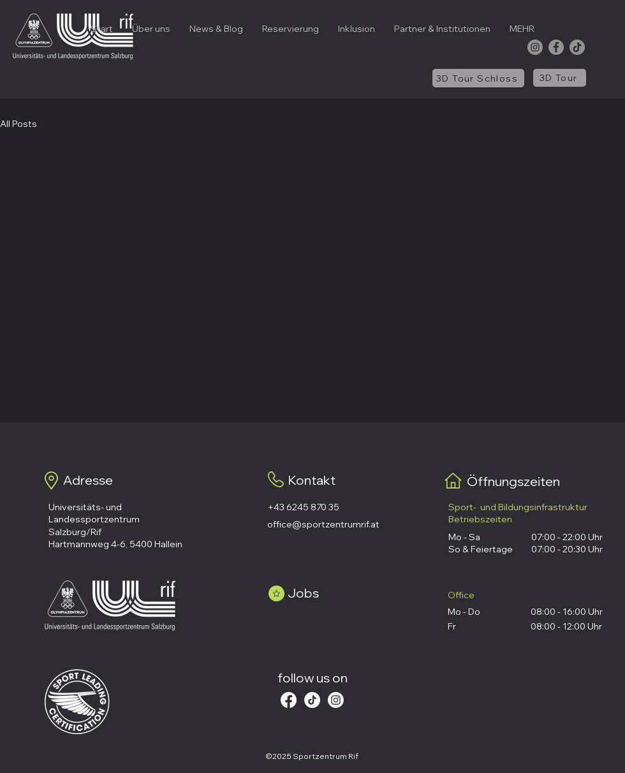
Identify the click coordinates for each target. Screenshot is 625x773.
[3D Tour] (559, 78)
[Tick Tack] (312, 700)
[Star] (276, 593)
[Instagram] (535, 47)
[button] (151, 29)
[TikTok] (577, 47)
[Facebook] (556, 47)
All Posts (18, 123)
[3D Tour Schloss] (478, 78)
